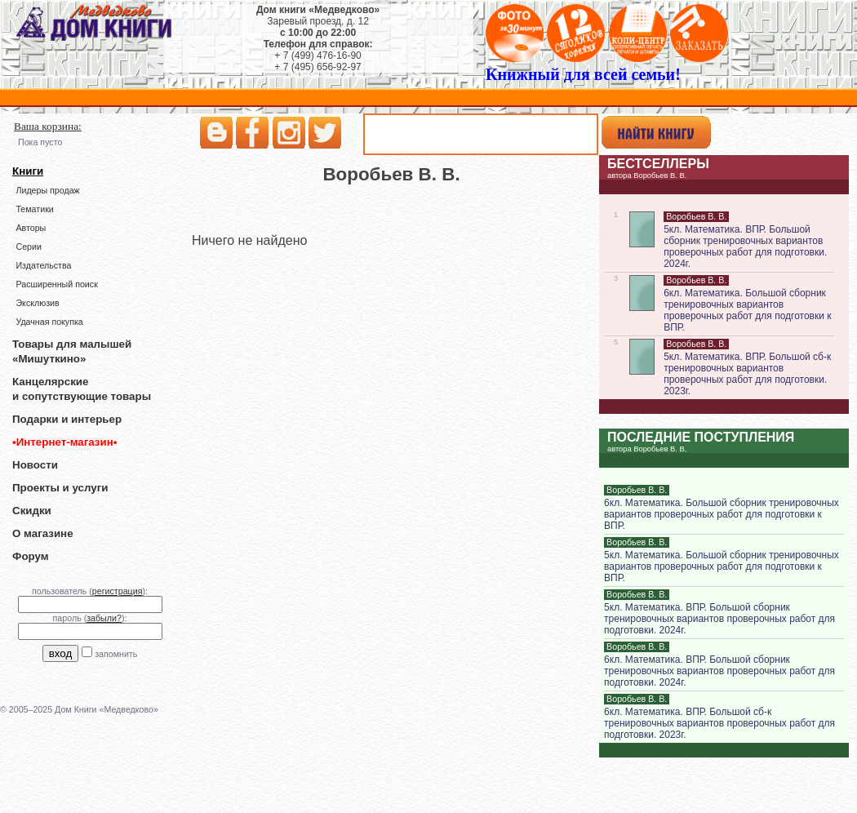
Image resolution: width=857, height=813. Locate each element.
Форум (30, 556)
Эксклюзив (37, 303)
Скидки (31, 510)
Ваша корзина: (48, 126)
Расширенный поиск (56, 284)
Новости (35, 465)
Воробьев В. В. (696, 216)
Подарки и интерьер (67, 419)
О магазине (42, 533)
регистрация (117, 591)
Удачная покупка (49, 322)
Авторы (31, 228)
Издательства (43, 265)
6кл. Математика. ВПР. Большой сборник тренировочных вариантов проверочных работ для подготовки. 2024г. (719, 671)
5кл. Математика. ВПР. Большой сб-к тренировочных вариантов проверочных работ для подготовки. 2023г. (747, 374)
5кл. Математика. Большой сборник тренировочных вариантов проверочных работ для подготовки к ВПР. (721, 566)
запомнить (116, 654)
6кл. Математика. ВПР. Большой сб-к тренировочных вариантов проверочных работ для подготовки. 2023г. (719, 723)
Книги (27, 171)
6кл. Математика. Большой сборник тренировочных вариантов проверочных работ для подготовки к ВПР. (747, 310)
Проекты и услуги (60, 488)
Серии (28, 246)
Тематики (34, 209)
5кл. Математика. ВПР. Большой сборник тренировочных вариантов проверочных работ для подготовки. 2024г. (745, 246)
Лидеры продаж (47, 190)
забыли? (104, 618)
